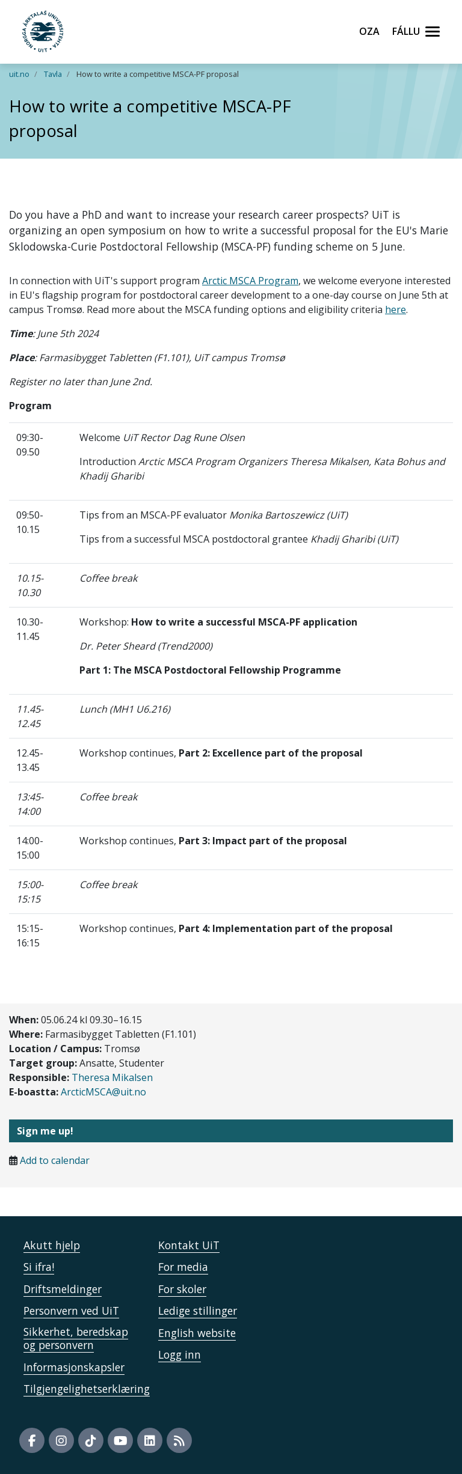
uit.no (19, 74)
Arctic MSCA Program (250, 280)
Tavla (53, 74)
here (395, 309)
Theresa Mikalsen (112, 1077)
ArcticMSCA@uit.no (103, 1091)
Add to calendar (55, 1160)
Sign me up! (45, 1130)
